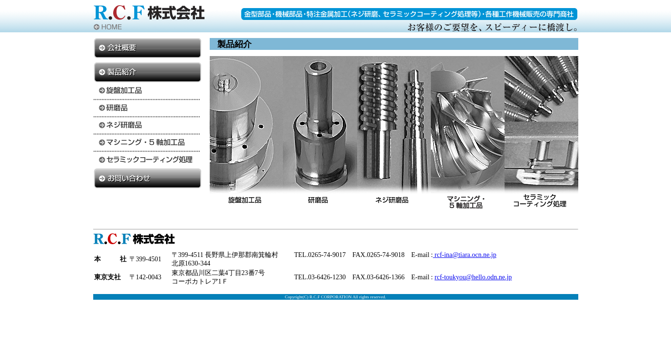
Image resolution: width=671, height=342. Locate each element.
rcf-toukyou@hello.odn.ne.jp (473, 277)
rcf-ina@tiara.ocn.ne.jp (464, 254)
